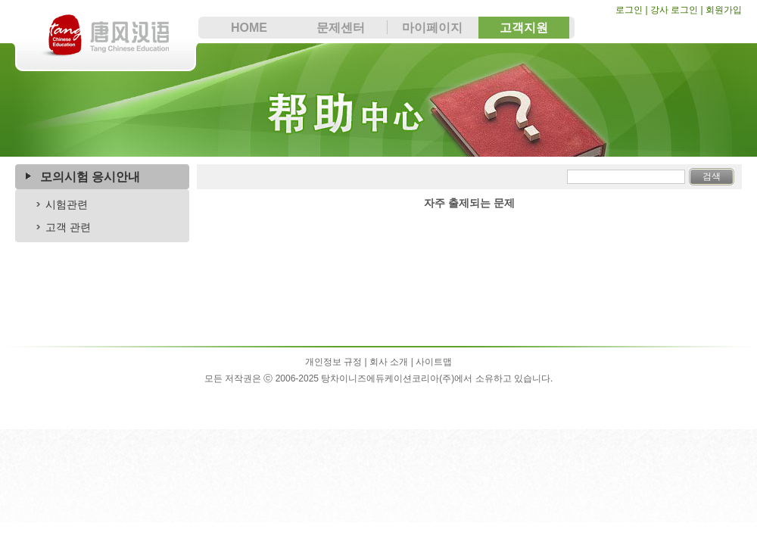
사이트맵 (434, 362)
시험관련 (66, 204)
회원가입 (724, 10)
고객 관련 (68, 227)
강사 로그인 (674, 10)
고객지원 (524, 27)
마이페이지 (432, 27)
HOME (249, 27)
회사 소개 (388, 362)
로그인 (630, 10)
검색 (711, 176)
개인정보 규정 (333, 362)
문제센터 (340, 27)
